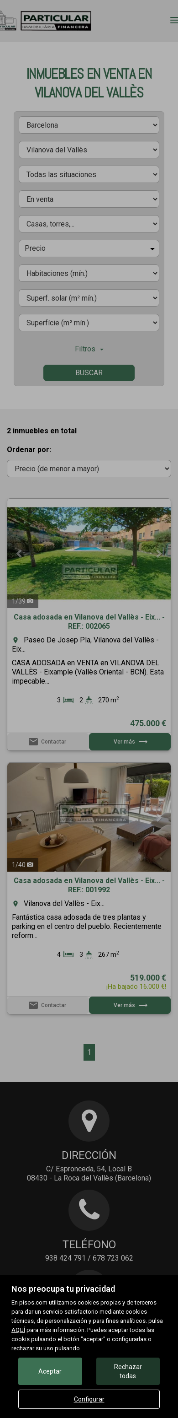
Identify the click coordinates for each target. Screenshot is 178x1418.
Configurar (89, 1399)
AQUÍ (18, 1329)
